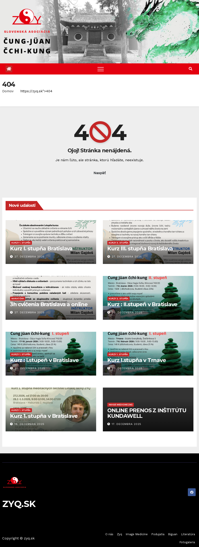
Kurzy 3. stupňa (118, 242)
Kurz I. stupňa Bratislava (41, 248)
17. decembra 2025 (126, 424)
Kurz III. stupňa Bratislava (140, 248)
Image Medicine (137, 534)
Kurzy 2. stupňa (118, 298)
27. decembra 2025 (30, 256)
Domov (8, 91)
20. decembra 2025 (127, 312)
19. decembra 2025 (29, 424)
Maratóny (17, 298)
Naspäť (99, 173)
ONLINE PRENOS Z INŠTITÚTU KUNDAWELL (146, 413)
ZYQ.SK (19, 503)
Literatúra (188, 534)
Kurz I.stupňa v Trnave (136, 360)
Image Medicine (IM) (121, 404)
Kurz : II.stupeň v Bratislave (142, 304)
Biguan (172, 534)
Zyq (119, 534)
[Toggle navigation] (101, 69)
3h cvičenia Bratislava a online (49, 304)
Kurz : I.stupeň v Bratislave (44, 360)
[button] (190, 69)
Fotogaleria (187, 542)
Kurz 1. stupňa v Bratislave (44, 416)
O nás (109, 534)
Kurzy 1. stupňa (21, 242)
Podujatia (157, 534)
